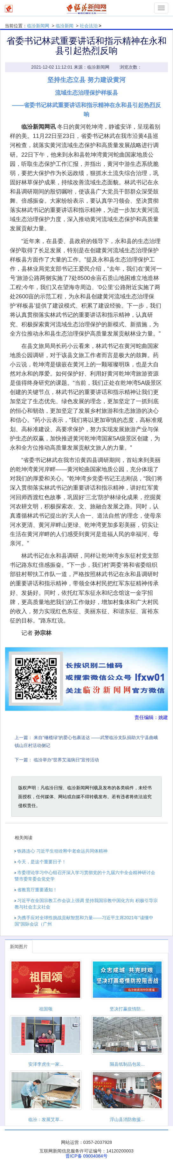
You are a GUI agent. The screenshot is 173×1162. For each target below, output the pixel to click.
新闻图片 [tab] (19, 946)
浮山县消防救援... (127, 1119)
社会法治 (89, 25)
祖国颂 (45, 1008)
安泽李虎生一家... (45, 1064)
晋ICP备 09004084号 (86, 1156)
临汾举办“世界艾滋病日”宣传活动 (66, 759)
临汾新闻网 (38, 25)
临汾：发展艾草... (45, 1119)
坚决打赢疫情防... (127, 1008)
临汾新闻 (64, 25)
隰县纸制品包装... (127, 1064)
